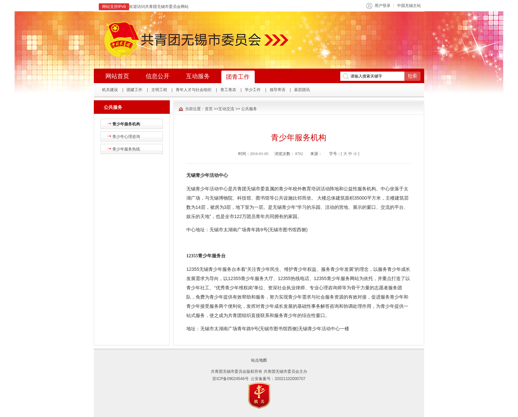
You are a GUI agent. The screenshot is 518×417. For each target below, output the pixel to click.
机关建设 (110, 89)
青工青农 (228, 89)
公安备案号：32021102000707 (278, 378)
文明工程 (159, 89)
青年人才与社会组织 (193, 89)
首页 (209, 109)
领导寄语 (277, 89)
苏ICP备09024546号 (230, 378)
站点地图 (259, 360)
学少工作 (253, 89)
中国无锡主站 (409, 5)
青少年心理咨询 (126, 136)
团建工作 (134, 89)
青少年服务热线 (126, 149)
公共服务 (249, 109)
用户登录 (382, 5)
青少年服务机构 (126, 124)
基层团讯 (302, 89)
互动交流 (226, 109)
